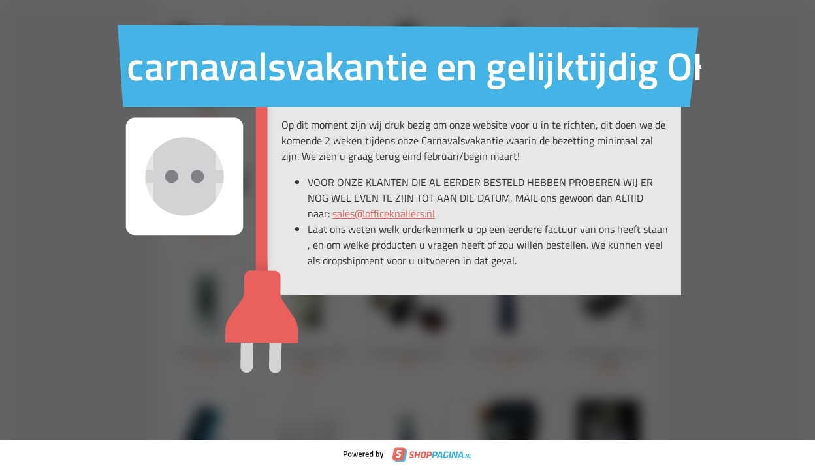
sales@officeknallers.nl (383, 213)
